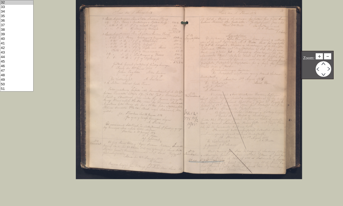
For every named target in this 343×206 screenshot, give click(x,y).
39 (16, 34)
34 (16, 11)
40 (16, 39)
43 (16, 52)
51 (16, 89)
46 (16, 66)
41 (16, 43)
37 (16, 25)
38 (16, 30)
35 (16, 16)
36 (16, 20)
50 (16, 84)
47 (16, 70)
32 (16, 2)
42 (16, 48)
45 (16, 61)
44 (16, 57)
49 (16, 80)
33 (16, 7)
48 (16, 75)
